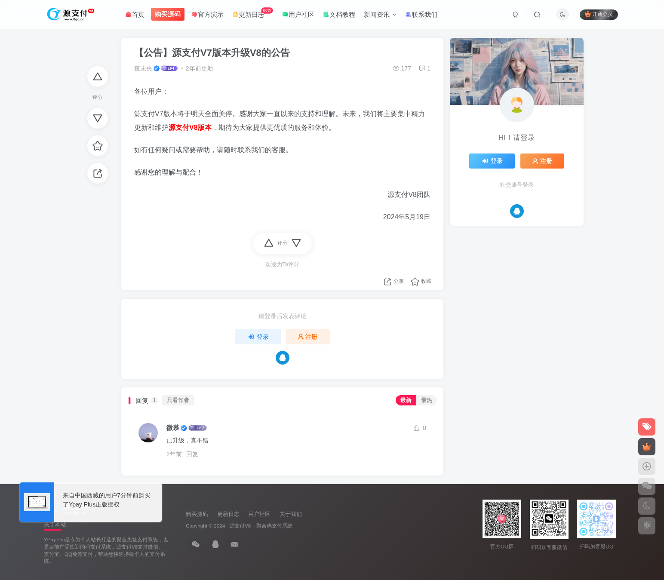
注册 (308, 336)
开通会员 (599, 14)
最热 (426, 400)
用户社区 (298, 14)
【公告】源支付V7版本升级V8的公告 (212, 52)
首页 (134, 14)
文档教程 (339, 14)
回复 (192, 454)
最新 (406, 400)
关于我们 (291, 514)
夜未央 (143, 68)
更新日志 (252, 12)
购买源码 (197, 514)
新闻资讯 (380, 14)
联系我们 (421, 14)
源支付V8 (240, 525)
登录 (258, 336)
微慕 (172, 427)
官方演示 (207, 14)
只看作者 (178, 400)
